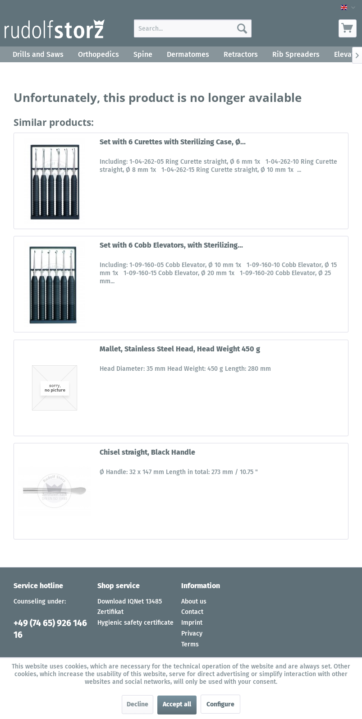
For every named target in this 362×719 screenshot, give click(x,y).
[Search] (242, 28)
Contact (192, 612)
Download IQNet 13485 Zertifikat (129, 607)
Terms (190, 644)
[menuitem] (193, 28)
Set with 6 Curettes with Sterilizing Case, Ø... (173, 142)
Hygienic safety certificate (135, 623)
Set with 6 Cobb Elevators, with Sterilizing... (171, 245)
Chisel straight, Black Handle (147, 452)
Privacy (191, 633)
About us (193, 601)
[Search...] (193, 28)
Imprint (191, 623)
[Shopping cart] (348, 28)
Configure (220, 704)
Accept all (177, 704)
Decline (137, 704)
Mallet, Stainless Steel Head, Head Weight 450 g (180, 349)
